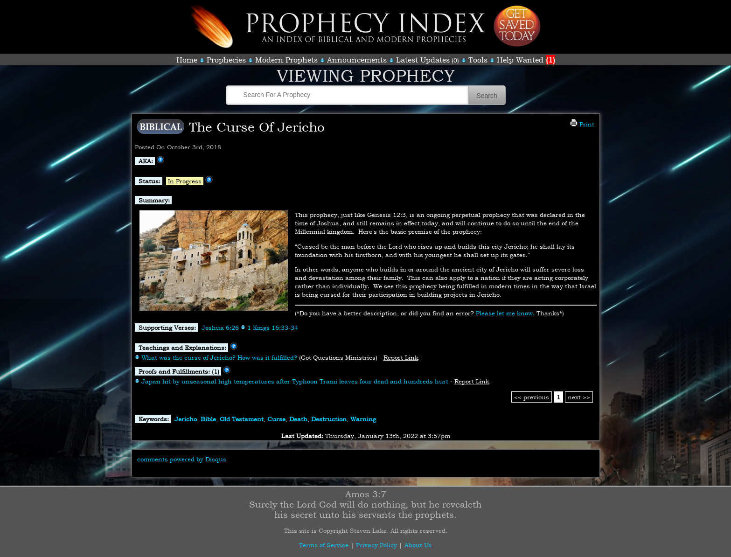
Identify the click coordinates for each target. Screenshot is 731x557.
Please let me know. (505, 313)
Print (582, 124)
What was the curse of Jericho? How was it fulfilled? (219, 357)
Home (186, 59)
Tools (477, 59)
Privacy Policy (376, 545)
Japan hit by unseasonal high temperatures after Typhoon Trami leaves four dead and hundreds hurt (294, 381)
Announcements (357, 59)
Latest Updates (423, 59)
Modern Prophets (286, 59)
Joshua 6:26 (220, 327)
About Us (418, 545)
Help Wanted (526, 59)
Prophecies (226, 59)
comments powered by (181, 459)
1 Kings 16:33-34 (272, 327)
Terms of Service (323, 545)
